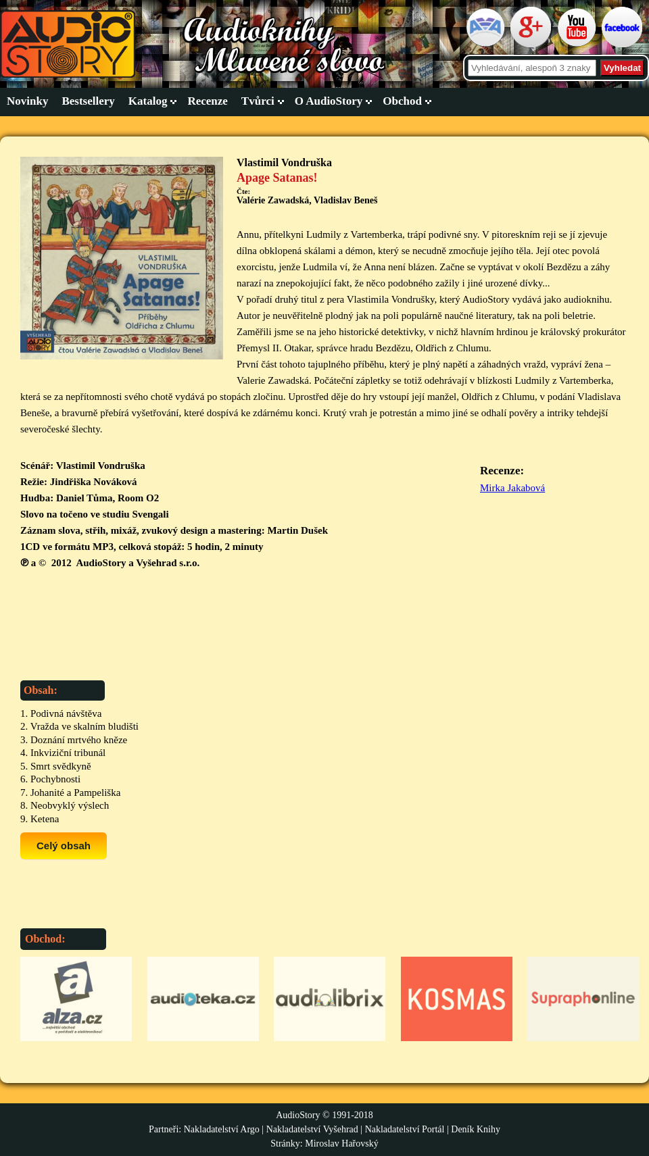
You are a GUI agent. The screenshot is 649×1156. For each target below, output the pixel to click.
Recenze (207, 101)
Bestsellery (88, 101)
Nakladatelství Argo (222, 1129)
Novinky (27, 101)
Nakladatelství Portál (405, 1129)
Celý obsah (64, 845)
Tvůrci (257, 101)
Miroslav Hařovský (342, 1143)
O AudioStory (329, 101)
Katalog (148, 101)
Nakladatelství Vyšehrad (313, 1129)
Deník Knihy (475, 1129)
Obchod (402, 101)
